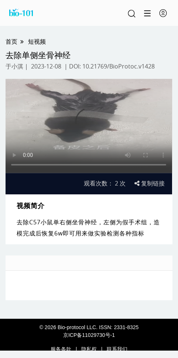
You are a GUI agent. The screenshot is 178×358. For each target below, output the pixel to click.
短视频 (37, 41)
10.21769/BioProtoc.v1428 (118, 66)
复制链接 (149, 183)
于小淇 (14, 66)
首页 (11, 41)
